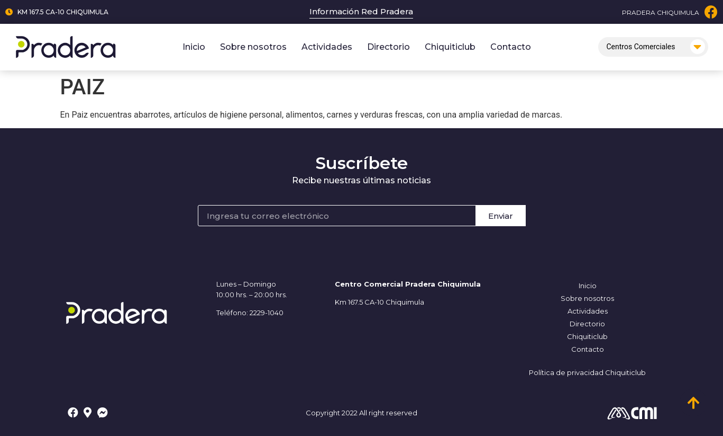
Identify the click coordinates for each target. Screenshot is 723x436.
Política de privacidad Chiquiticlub (587, 372)
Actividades (326, 47)
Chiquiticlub (450, 47)
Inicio (193, 47)
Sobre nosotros (253, 47)
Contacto (510, 47)
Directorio (388, 47)
